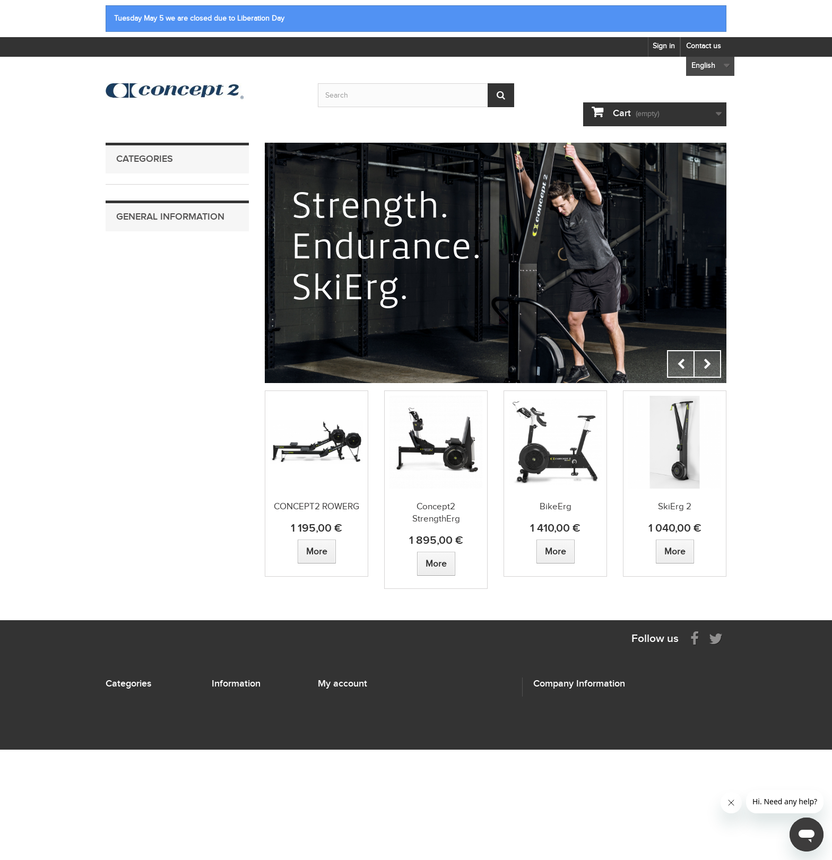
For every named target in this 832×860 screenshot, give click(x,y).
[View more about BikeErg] (555, 551)
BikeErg (127, 225)
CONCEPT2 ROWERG (316, 506)
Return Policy (146, 410)
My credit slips (341, 714)
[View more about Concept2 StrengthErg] (436, 564)
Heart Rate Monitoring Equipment (165, 291)
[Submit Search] (501, 95)
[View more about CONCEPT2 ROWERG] (317, 551)
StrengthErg (133, 242)
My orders (334, 701)
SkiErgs (127, 209)
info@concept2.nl (601, 759)
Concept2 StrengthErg (436, 512)
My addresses (341, 728)
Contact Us (142, 360)
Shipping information (158, 377)
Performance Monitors (148, 275)
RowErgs (129, 192)
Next (707, 364)
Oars (123, 258)
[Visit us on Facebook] (694, 638)
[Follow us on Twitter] (716, 638)
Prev (681, 364)
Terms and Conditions (159, 426)
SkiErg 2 (674, 506)
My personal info (345, 742)
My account (342, 683)
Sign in (664, 46)
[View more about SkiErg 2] (675, 551)
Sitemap (225, 714)
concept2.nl (600, 779)
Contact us (703, 46)
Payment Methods (153, 393)
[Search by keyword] (416, 95)
